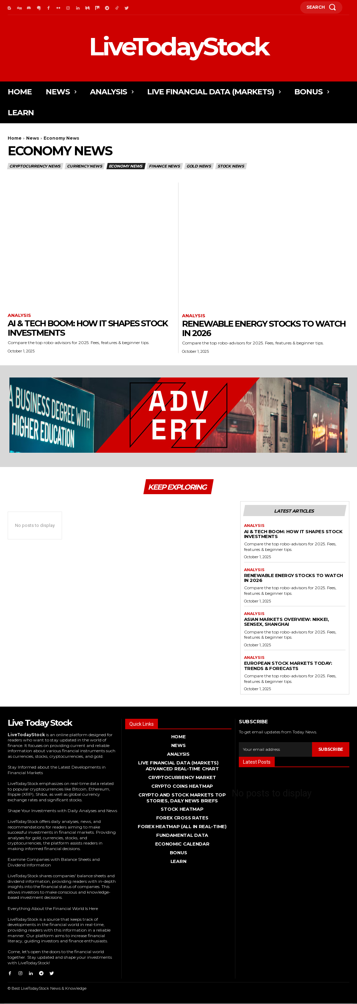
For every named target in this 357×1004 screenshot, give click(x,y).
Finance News (164, 166)
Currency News (84, 166)
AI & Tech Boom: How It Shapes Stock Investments (88, 327)
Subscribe (330, 750)
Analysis (19, 315)
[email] (275, 750)
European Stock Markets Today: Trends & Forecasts (288, 667)
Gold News (199, 166)
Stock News (231, 166)
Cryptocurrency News (35, 166)
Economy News (126, 166)
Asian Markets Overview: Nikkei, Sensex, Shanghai (286, 623)
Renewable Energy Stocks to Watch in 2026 (263, 328)
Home (15, 138)
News (32, 138)
